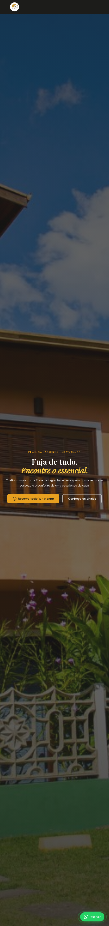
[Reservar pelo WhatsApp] (92, 916)
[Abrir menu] (102, 7)
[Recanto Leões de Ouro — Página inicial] (14, 6)
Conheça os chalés (82, 499)
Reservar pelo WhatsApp (33, 499)
